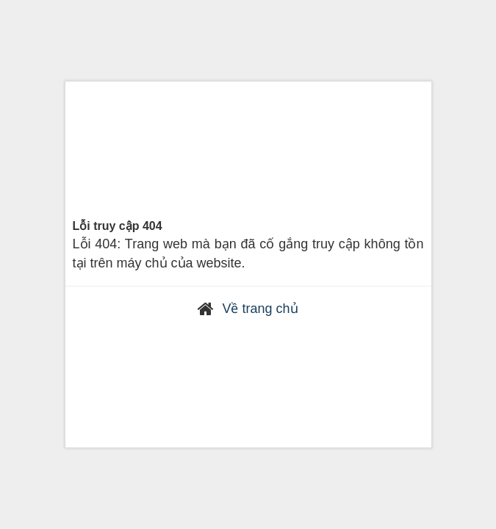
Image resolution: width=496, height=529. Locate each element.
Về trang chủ (260, 308)
